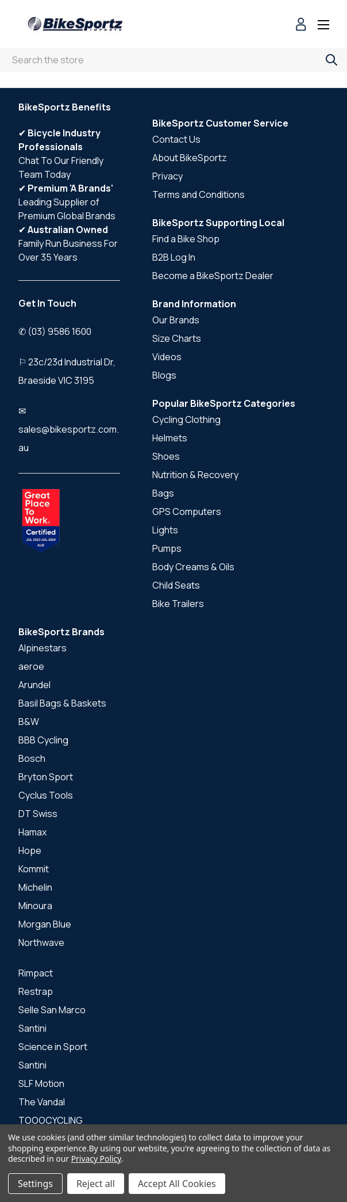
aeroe (31, 666)
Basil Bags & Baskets (62, 703)
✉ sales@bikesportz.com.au (68, 429)
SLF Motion (41, 1083)
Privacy (167, 176)
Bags (163, 493)
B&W (28, 721)
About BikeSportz (189, 157)
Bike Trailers (178, 603)
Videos (167, 356)
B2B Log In (173, 257)
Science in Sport (52, 1046)
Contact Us (176, 139)
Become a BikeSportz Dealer (212, 275)
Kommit (33, 869)
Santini (32, 1028)
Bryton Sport (45, 776)
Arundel (34, 684)
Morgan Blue (44, 924)
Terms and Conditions (198, 194)
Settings (35, 1183)
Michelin (35, 887)
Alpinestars (42, 648)
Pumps (167, 548)
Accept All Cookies (177, 1183)
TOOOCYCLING (50, 1120)
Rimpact (35, 973)
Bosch (31, 758)
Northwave (41, 942)
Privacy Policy (96, 1158)
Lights (165, 530)
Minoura (35, 905)
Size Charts (176, 338)
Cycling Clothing (186, 419)
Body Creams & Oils (193, 566)
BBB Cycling (43, 740)
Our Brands (175, 320)
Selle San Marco (52, 1009)
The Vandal (41, 1102)
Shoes (166, 456)
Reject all (95, 1183)
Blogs (164, 375)
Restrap (35, 991)
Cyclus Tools (45, 795)
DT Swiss (37, 813)
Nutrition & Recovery (195, 474)
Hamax (32, 832)
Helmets (169, 438)
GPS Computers (186, 511)
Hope (29, 850)
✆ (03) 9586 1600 (54, 331)
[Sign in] (301, 25)
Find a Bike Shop (185, 238)
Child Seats (176, 585)
